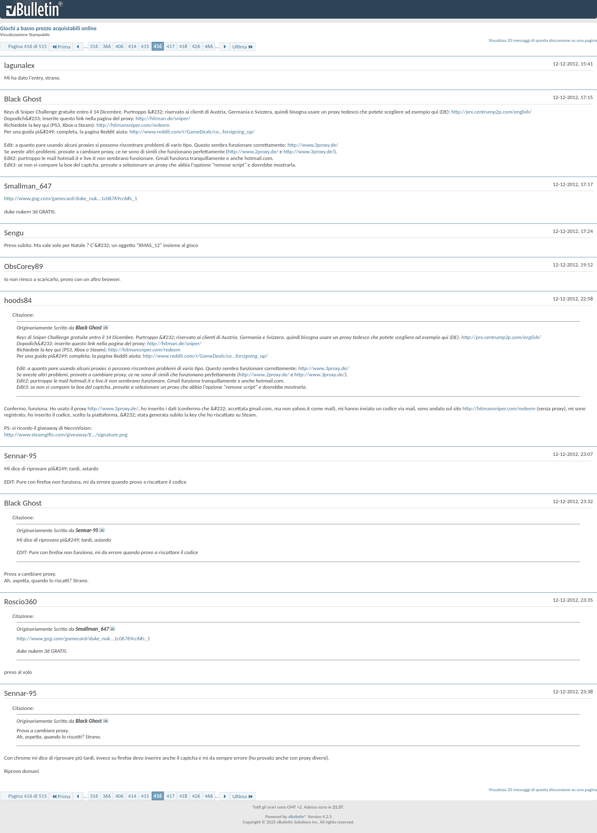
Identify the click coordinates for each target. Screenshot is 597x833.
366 (106, 46)
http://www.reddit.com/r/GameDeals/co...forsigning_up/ (192, 131)
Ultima (242, 47)
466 (209, 46)
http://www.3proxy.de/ (312, 145)
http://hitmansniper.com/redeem (133, 125)
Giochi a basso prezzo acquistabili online (48, 28)
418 (183, 46)
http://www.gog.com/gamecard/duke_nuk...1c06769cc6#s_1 (70, 198)
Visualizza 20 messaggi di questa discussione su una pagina (543, 40)
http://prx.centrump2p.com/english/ (491, 112)
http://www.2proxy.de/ (253, 151)
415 (145, 46)
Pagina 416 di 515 (27, 46)
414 (132, 46)
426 (196, 46)
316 (94, 46)
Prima (60, 47)
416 (158, 46)
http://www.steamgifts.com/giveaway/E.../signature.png (66, 434)
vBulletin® (297, 816)
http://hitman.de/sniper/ (163, 118)
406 (119, 46)
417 (170, 46)
